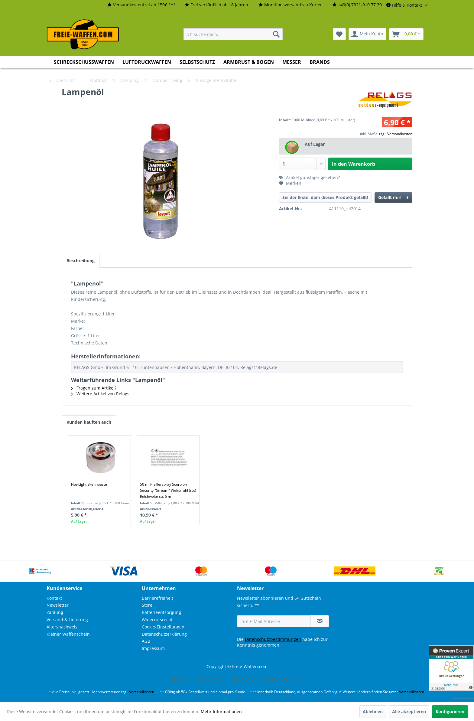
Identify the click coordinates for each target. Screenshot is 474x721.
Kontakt (54, 598)
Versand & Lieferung (67, 619)
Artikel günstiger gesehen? (309, 177)
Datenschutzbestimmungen (273, 639)
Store (147, 605)
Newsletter (58, 605)
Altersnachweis (62, 627)
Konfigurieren (450, 711)
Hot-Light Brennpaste (89, 484)
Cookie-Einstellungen (163, 627)
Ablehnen (373, 711)
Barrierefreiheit (157, 598)
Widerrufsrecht (157, 619)
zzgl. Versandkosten (395, 133)
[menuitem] (141, 5)
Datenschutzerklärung (164, 634)
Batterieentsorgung (161, 612)
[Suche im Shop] (233, 34)
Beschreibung (81, 260)
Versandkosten (141, 691)
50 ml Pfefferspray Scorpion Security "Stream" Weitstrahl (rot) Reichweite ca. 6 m (168, 490)
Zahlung (55, 612)
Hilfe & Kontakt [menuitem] (404, 5)
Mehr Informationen (221, 711)
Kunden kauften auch (89, 422)
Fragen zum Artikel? (93, 388)
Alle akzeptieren (409, 711)
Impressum (153, 648)
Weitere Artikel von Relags (100, 393)
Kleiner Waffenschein (68, 634)
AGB (146, 641)
